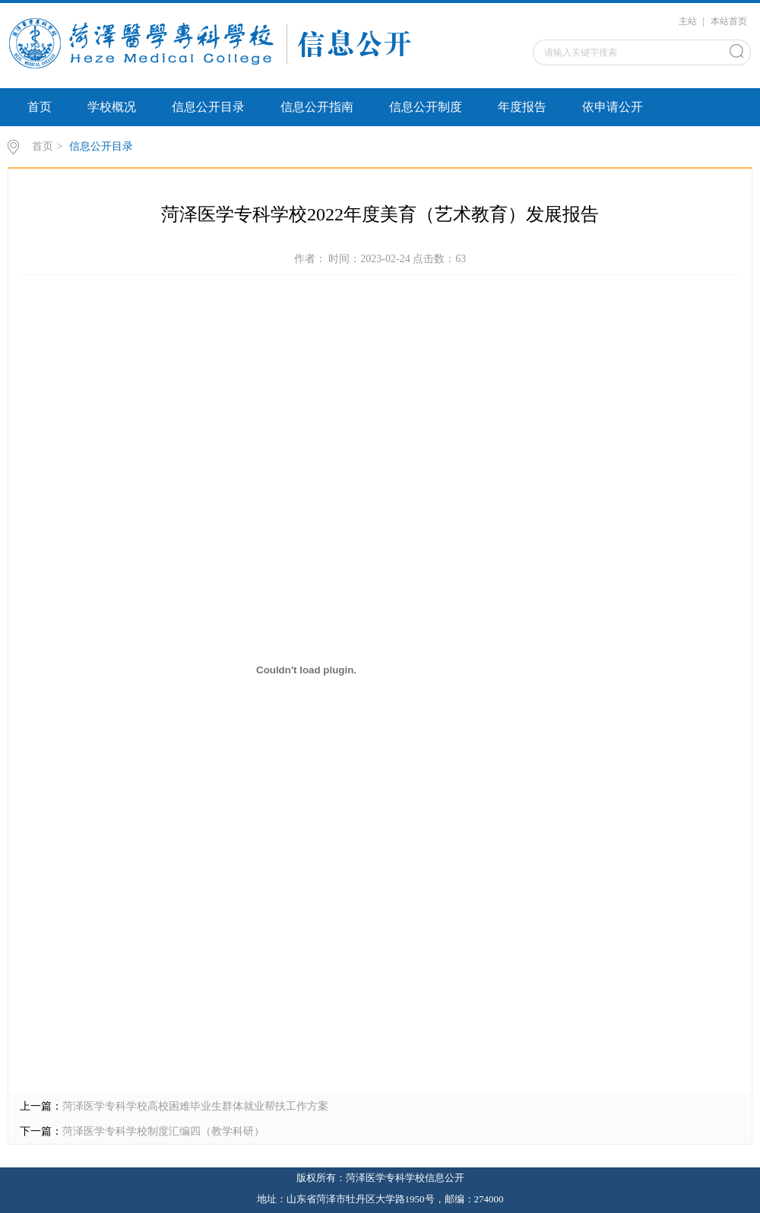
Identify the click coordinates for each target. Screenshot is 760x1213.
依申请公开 (612, 106)
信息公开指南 (316, 106)
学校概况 (111, 106)
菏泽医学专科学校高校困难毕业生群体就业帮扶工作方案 (195, 1106)
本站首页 (729, 21)
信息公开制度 (425, 106)
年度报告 (522, 106)
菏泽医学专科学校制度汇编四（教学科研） (163, 1131)
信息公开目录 (208, 106)
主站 (688, 21)
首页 (39, 106)
